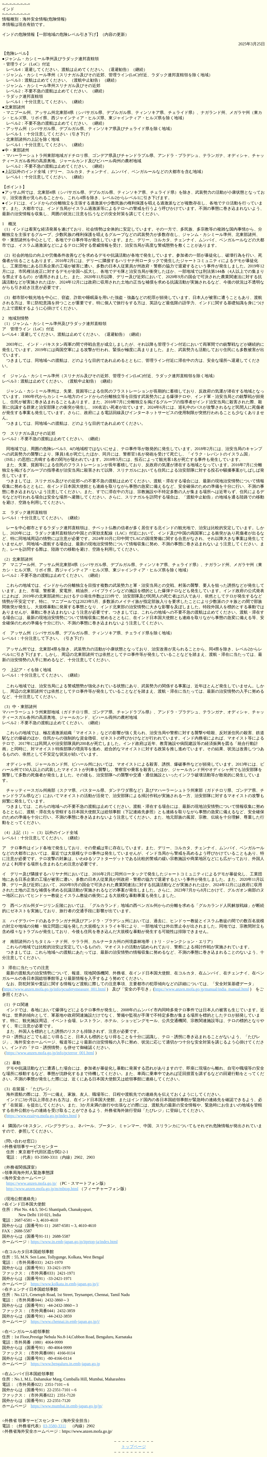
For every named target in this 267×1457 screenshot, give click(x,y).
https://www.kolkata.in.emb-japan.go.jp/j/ (65, 1284)
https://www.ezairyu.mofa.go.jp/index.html (41, 1116)
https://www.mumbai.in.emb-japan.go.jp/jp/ (66, 1406)
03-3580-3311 (54, 1426)
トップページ (133, 1446)
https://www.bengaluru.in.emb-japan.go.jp (65, 1364)
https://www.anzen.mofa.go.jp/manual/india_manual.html (201, 989)
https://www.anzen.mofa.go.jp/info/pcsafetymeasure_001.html (54, 989)
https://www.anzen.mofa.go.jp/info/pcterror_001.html (50, 1053)
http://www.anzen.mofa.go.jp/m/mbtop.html (42, 1189)
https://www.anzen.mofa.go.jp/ (31, 1183)
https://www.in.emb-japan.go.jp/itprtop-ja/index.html (74, 1241)
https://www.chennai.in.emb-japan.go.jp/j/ (65, 1321)
